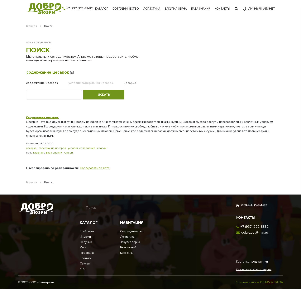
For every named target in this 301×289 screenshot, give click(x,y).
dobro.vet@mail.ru (254, 232)
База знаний (200, 8)
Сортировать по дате (95, 168)
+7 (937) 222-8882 (255, 226)
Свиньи (85, 263)
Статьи (68, 152)
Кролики (85, 258)
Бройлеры (87, 231)
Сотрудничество (125, 8)
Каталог (101, 8)
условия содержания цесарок (91, 83)
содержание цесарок (47, 72)
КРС (82, 269)
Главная (38, 152)
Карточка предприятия (252, 262)
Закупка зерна (176, 8)
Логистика (151, 8)
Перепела (87, 253)
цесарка (130, 83)
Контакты (222, 8)
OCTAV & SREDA (271, 282)
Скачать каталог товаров (253, 269)
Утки (83, 247)
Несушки (86, 242)
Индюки (85, 237)
